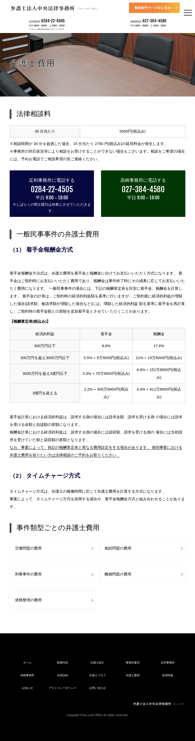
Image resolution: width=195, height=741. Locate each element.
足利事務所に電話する (52, 180)
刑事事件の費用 (28, 574)
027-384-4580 (154, 20)
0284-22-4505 (53, 20)
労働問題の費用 (28, 548)
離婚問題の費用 (118, 574)
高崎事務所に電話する (143, 180)
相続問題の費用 (118, 548)
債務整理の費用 (28, 600)
